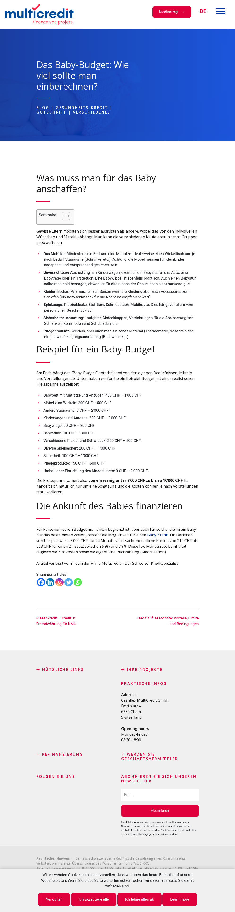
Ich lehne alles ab (139, 899)
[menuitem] (203, 11)
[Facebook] (41, 582)
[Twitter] (68, 582)
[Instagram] (59, 582)
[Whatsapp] (78, 582)
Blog (42, 107)
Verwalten (54, 899)
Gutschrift (51, 112)
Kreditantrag (168, 12)
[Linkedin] (50, 582)
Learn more (179, 899)
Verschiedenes (91, 112)
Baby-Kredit (157, 535)
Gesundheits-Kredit (82, 107)
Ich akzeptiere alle (94, 899)
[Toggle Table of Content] (64, 216)
